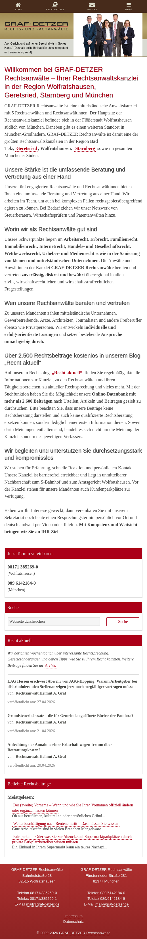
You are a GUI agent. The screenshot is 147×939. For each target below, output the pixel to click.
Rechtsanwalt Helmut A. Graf (41, 693)
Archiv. (50, 665)
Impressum (73, 916)
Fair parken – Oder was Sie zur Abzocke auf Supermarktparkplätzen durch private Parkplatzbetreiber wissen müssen (72, 839)
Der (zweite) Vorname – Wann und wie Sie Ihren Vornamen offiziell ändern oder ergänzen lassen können (72, 808)
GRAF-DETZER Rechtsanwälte (84, 933)
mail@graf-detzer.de (42, 904)
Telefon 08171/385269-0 (37, 893)
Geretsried (26, 148)
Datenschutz (73, 921)
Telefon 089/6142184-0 (106, 893)
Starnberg (85, 148)
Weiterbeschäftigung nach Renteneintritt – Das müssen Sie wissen (65, 823)
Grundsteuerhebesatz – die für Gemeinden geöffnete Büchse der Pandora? (71, 716)
